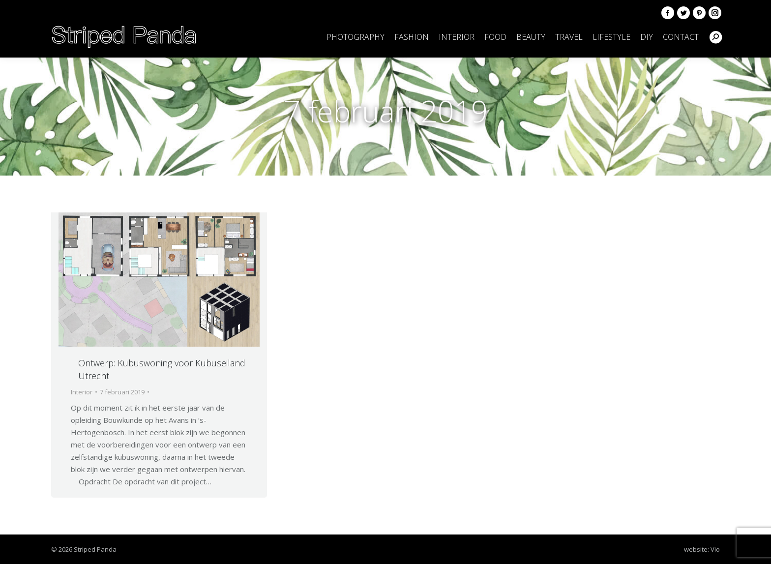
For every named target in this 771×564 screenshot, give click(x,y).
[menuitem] (355, 37)
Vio (715, 549)
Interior (81, 391)
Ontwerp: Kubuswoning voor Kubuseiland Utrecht (161, 369)
